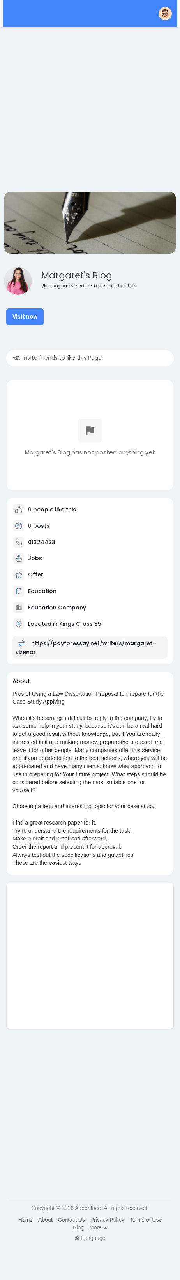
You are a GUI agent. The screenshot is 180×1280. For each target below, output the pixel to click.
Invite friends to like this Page (57, 358)
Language (89, 1238)
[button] (165, 13)
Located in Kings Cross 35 (64, 623)
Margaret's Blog (76, 275)
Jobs (27, 558)
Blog (78, 1227)
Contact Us (71, 1220)
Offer (28, 574)
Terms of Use (146, 1220)
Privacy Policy (107, 1220)
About (45, 1220)
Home (25, 1220)
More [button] (98, 1227)
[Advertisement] (73, 111)
